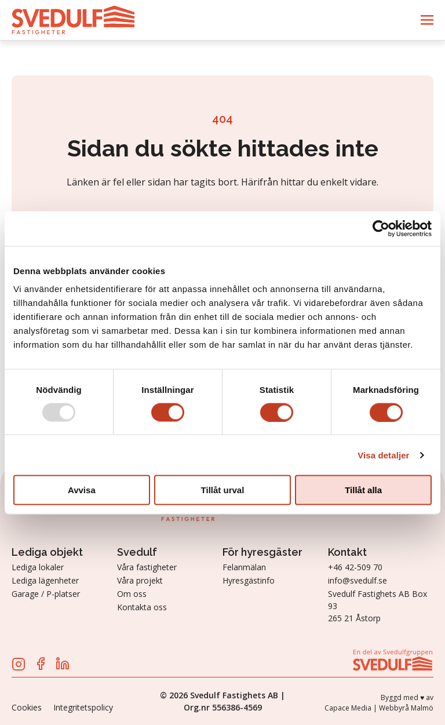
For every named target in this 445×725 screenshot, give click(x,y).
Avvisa (82, 490)
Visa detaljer (383, 455)
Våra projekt (140, 580)
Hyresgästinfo (248, 580)
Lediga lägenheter (45, 580)
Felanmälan (244, 567)
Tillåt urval (223, 490)
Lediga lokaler (38, 567)
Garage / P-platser (46, 593)
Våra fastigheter (147, 567)
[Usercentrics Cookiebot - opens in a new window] (381, 228)
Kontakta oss (142, 607)
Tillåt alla (363, 490)
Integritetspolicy (83, 707)
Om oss (132, 593)
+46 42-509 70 (355, 567)
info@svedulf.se (357, 580)
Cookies (27, 707)
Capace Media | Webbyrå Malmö (378, 708)
